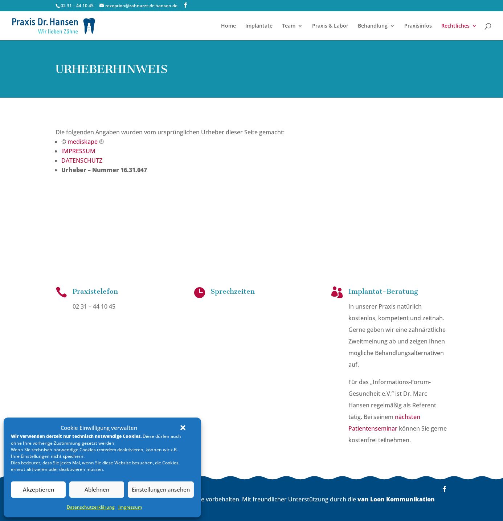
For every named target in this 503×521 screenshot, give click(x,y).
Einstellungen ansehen (161, 489)
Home (228, 26)
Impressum (130, 507)
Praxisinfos (418, 26)
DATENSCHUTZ (81, 160)
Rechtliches (455, 26)
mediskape (83, 141)
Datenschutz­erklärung (91, 507)
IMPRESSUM (78, 151)
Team (288, 26)
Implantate (259, 26)
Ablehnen (97, 489)
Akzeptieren (38, 489)
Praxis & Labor (330, 26)
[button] (183, 427)
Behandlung (373, 26)
